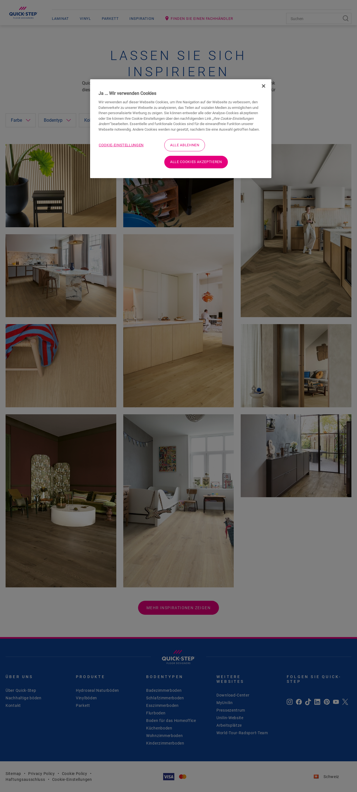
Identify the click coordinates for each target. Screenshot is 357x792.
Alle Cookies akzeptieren (196, 162)
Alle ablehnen (184, 145)
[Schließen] (263, 86)
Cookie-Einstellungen (121, 145)
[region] (180, 128)
